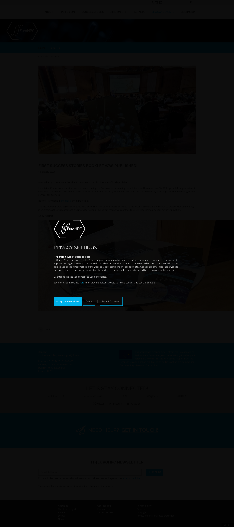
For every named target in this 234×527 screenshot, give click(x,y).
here (82, 282)
